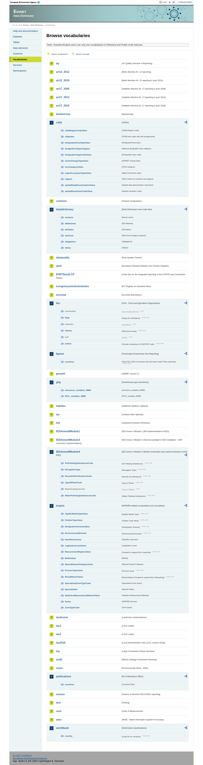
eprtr (59, 266)
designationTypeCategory (77, 148)
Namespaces (19, 70)
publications (63, 676)
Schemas (18, 53)
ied (58, 422)
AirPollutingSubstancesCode (79, 463)
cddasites (69, 136)
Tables (16, 42)
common (61, 201)
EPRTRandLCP (65, 274)
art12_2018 (62, 80)
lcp (58, 651)
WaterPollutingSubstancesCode (80, 495)
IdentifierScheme (73, 539)
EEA (26, 2)
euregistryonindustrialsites (72, 286)
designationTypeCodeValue (78, 155)
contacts (69, 217)
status (68, 248)
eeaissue (69, 235)
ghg (58, 382)
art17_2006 (62, 88)
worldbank (62, 728)
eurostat (61, 294)
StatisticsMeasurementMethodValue (82, 595)
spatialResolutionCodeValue (78, 191)
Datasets (17, 36)
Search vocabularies (59, 54)
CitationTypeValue (73, 520)
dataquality (62, 257)
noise (59, 668)
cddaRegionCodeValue (76, 130)
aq (57, 63)
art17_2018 (62, 105)
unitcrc (68, 343)
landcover (62, 617)
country (68, 736)
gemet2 (60, 373)
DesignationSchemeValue (77, 526)
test (58, 702)
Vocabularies (20, 59)
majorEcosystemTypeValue (78, 173)
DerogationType (72, 469)
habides (61, 406)
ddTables (69, 229)
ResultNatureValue (74, 577)
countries (69, 362)
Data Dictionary (36, 25)
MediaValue (70, 558)
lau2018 (60, 642)
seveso (60, 694)
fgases (60, 353)
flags (67, 317)
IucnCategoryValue (74, 167)
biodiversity (63, 114)
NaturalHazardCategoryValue (79, 564)
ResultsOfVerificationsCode (78, 476)
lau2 (58, 634)
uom (58, 711)
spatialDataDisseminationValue (80, 185)
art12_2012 (62, 72)
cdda (59, 122)
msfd (59, 659)
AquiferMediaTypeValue (76, 514)
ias (58, 414)
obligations (70, 241)
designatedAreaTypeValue (77, 143)
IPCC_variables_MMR (75, 396)
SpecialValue (71, 589)
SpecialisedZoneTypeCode (78, 583)
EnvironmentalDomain (76, 533)
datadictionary (64, 209)
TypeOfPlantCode (73, 482)
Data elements (20, 48)
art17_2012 (62, 97)
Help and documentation (25, 31)
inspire (60, 505)
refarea (68, 330)
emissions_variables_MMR (78, 390)
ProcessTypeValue (74, 570)
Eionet (25, 25)
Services (17, 65)
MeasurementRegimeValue (78, 552)
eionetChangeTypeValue (76, 161)
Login (164, 2)
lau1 (58, 625)
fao (58, 303)
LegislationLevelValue (75, 545)
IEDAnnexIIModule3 (68, 439)
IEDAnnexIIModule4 (68, 451)
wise (59, 719)
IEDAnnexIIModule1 (68, 431)
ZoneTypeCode (72, 607)
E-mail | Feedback (22, 755)
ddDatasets (70, 223)
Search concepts (82, 54)
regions (68, 179)
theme (68, 601)
